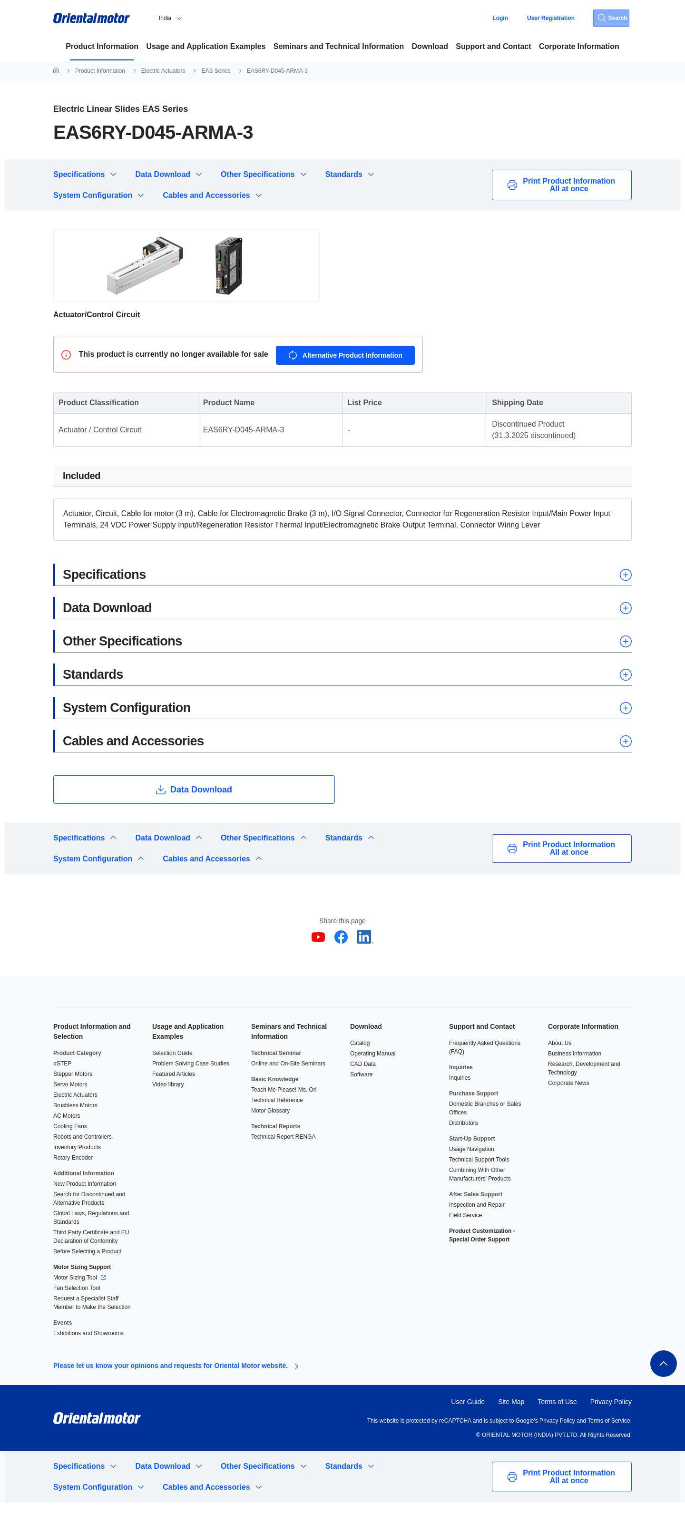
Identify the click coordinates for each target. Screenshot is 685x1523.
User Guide (468, 1422)
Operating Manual (372, 1074)
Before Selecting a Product (87, 1272)
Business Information (574, 1074)
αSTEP (62, 1084)
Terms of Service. (609, 1441)
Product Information (100, 71)
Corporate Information (583, 1047)
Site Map (511, 1422)
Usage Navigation (471, 1169)
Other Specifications (258, 174)
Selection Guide (172, 1073)
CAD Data (363, 1084)
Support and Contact (482, 1047)
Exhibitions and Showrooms (88, 1353)
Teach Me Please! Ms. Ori (283, 1110)
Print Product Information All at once (561, 185)
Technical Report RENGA (283, 1157)
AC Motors (66, 1136)
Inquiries (459, 1098)
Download (366, 1047)
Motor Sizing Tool (75, 1298)
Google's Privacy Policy (544, 1441)
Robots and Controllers (82, 1157)
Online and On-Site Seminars (288, 1084)
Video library (168, 1105)
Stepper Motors (72, 1094)
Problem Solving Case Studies (190, 1084)
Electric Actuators (163, 71)
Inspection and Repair (477, 1225)
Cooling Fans (70, 1146)
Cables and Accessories (206, 195)
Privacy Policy (611, 1422)
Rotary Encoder (73, 1178)
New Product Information (84, 1204)
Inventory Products (77, 1167)
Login (500, 18)
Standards (343, 174)
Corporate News (568, 1103)
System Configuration (92, 195)
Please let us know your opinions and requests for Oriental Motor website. (170, 1386)
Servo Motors (70, 1105)
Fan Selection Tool (76, 1308)
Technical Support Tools (479, 1180)
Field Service (465, 1235)
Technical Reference (277, 1120)
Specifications (79, 174)
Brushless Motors (75, 1126)
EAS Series (215, 71)
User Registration (551, 18)
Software (361, 1095)
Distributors (463, 1143)
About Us (559, 1063)
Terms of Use (557, 1422)
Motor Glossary (270, 1131)
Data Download (162, 174)
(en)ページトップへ (662, 1382)
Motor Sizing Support (82, 1287)
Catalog (360, 1063)
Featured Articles (173, 1094)
